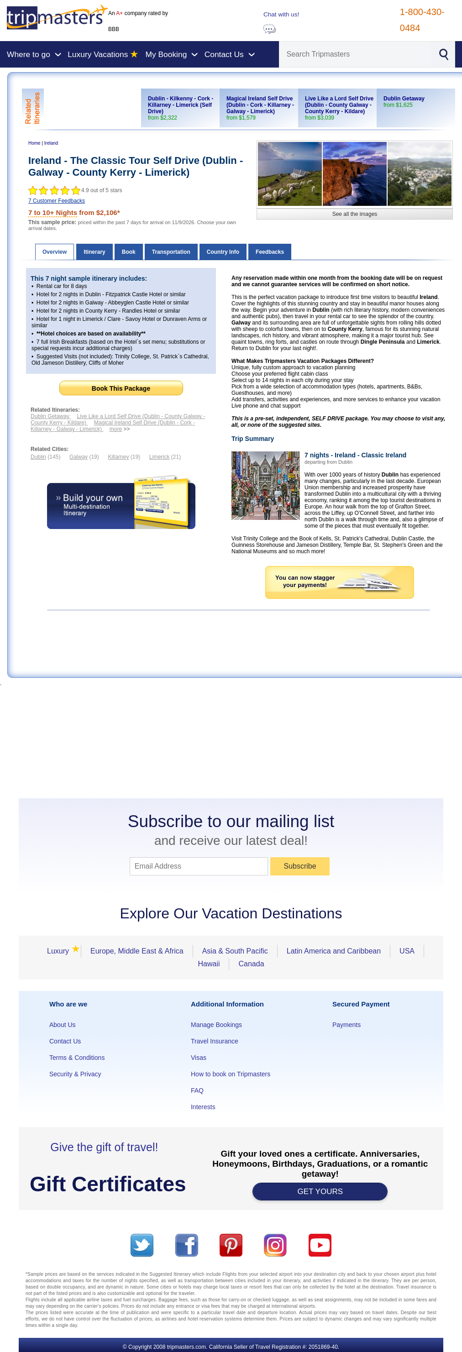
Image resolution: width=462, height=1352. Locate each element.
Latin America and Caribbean (334, 951)
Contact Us (65, 1041)
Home (34, 143)
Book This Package (121, 388)
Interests (203, 1107)
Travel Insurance (214, 1041)
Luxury (60, 951)
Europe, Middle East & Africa (137, 951)
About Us (62, 1024)
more (116, 429)
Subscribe (300, 866)
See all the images (355, 214)
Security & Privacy (75, 1074)
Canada (251, 964)
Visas (198, 1057)
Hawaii (209, 964)
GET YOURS (320, 1191)
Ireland (51, 143)
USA (407, 951)
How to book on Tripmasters (230, 1074)
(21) (165, 457)
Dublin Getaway (51, 416)
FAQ (197, 1090)
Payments (346, 1024)
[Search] (355, 54)
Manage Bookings (216, 1024)
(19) (84, 457)
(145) (45, 457)
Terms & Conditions (77, 1057)
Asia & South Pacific (235, 951)
